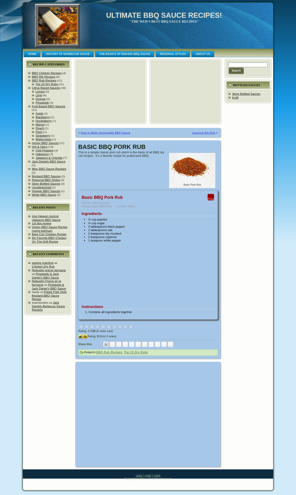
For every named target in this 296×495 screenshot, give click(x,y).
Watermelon (44, 139)
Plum (39, 132)
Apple (39, 113)
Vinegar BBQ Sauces (46, 191)
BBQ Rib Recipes (43, 76)
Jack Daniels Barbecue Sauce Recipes (48, 306)
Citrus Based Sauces (46, 88)
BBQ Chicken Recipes (47, 73)
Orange (40, 99)
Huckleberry (43, 121)
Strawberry (43, 135)
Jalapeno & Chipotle (49, 158)
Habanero (42, 154)
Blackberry (43, 117)
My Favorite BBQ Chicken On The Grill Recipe (49, 239)
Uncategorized (41, 187)
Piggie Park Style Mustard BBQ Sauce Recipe (49, 295)
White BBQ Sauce (44, 194)
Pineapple (42, 102)
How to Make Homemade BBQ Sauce (105, 132)
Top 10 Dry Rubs (47, 84)
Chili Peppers (44, 150)
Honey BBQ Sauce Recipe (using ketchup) (49, 228)
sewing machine (42, 263)
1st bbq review (41, 223)
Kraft (235, 97)
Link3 (157, 475)
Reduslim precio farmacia (49, 270)
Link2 (148, 475)
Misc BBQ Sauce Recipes (49, 169)
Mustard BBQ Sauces (46, 176)
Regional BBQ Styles (46, 180)
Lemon (40, 91)
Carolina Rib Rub (203, 132)
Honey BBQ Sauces (45, 143)
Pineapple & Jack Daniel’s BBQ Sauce (45, 275)
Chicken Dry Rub (43, 266)
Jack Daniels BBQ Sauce (48, 161)
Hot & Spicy (40, 146)
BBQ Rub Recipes (44, 80)
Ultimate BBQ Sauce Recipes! (164, 15)
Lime (39, 95)
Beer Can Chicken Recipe (49, 234)
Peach (40, 128)
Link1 (139, 475)
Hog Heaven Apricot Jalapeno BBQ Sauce (46, 218)
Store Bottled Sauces (46, 183)
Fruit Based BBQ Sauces (48, 106)
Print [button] (211, 197)
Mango (40, 124)
